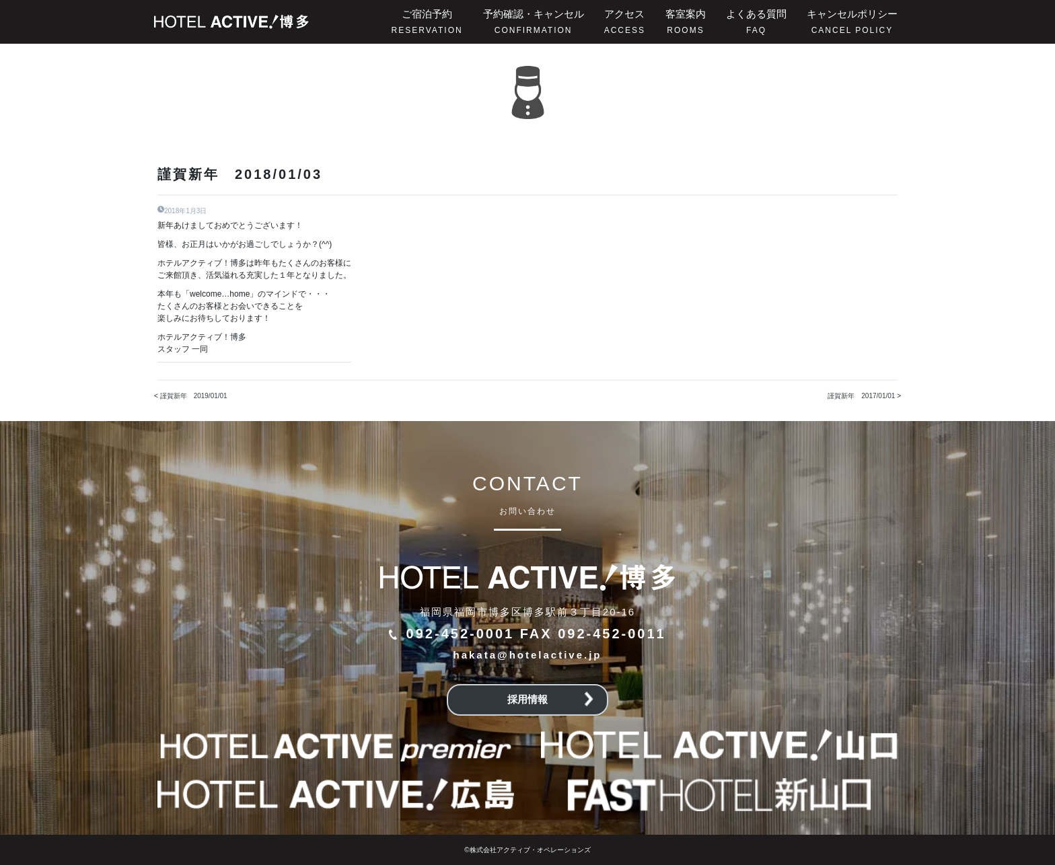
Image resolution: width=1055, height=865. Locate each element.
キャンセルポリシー (852, 21)
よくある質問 (756, 21)
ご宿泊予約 (427, 21)
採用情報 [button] (550, 699)
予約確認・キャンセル (533, 21)
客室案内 (685, 21)
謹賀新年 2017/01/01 (861, 396)
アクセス (624, 21)
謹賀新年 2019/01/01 (193, 396)
